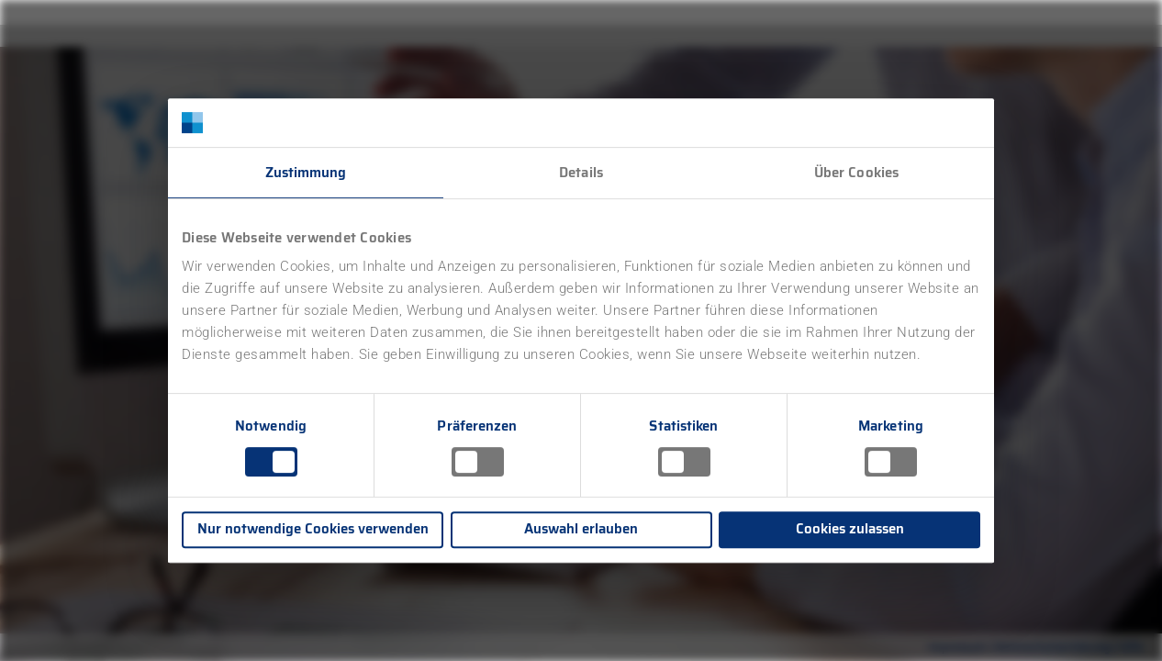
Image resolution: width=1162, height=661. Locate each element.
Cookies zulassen (850, 529)
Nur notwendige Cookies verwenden (313, 529)
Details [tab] (581, 173)
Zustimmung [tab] (306, 173)
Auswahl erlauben (581, 529)
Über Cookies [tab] (856, 173)
